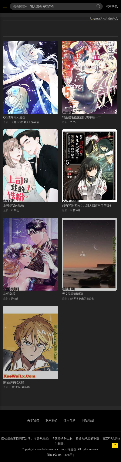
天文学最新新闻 (72, 293)
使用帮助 (69, 420)
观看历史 (112, 6)
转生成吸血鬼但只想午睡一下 (81, 117)
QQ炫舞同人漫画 (14, 117)
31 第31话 (75, 210)
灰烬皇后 (9, 293)
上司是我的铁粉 (13, 205)
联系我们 (51, 420)
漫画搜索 (20, 6)
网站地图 (88, 420)
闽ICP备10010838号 (60, 454)
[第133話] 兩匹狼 (20, 387)
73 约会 (15, 210)
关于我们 (33, 420)
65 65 (72, 122)
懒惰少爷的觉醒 (13, 382)
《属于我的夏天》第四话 (25, 122)
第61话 (15, 298)
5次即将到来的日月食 (82, 298)
